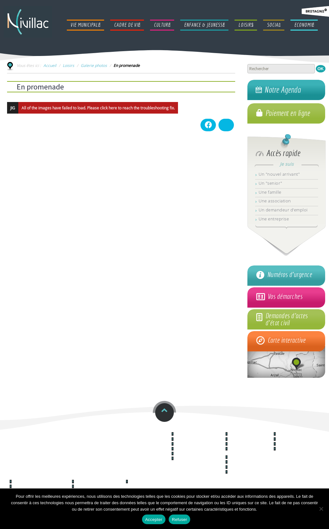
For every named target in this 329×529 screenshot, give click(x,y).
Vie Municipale (187, 429)
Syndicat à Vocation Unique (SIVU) (39, 486)
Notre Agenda (282, 90)
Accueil (49, 65)
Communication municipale (195, 458)
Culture (282, 429)
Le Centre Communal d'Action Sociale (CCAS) (150, 483)
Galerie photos (94, 65)
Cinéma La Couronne (293, 439)
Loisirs (68, 65)
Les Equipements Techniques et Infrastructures (250, 451)
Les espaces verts (242, 462)
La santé (235, 472)
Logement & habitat (244, 439)
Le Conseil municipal (190, 434)
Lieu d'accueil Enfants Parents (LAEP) (41, 481)
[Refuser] (321, 509)
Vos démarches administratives (198, 444)
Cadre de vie (239, 429)
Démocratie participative (247, 434)
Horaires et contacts (139, 429)
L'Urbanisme (238, 444)
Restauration (77, 429)
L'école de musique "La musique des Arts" (293, 451)
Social (132, 477)
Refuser (179, 519)
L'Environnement (241, 457)
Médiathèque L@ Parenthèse (299, 444)
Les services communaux (193, 439)
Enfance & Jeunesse (31, 477)
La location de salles (244, 467)
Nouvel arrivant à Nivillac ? (194, 453)
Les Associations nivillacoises (97, 486)
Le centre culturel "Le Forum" (299, 434)
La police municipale (190, 449)
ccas (14, 429)
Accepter (153, 519)
